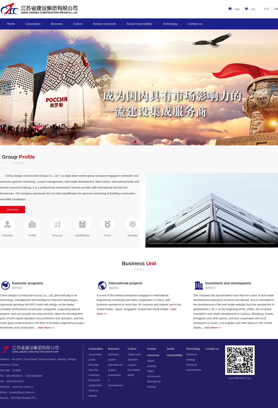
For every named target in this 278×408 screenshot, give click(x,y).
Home (11, 23)
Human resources (104, 23)
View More (12, 209)
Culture (78, 23)
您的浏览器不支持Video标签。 (211, 210)
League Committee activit (134, 370)
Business (57, 23)
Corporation (33, 23)
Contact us (195, 23)
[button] (272, 88)
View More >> (45, 327)
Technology (170, 23)
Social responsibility (139, 23)
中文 (266, 8)
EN (276, 8)
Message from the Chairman (94, 370)
